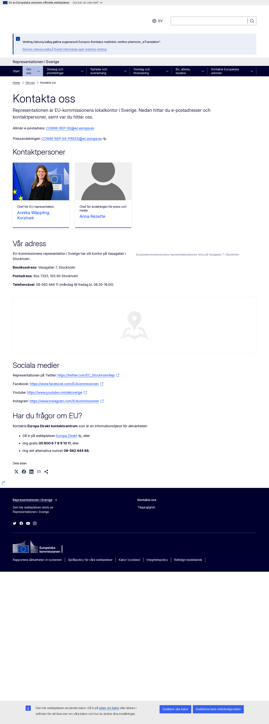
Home (16, 82)
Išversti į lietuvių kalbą (37, 49)
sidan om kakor (109, 708)
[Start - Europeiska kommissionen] (43, 18)
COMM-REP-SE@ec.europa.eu (70, 128)
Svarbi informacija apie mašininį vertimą (80, 49)
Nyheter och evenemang (98, 71)
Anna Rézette (92, 216)
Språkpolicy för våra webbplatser (90, 688)
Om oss (28, 71)
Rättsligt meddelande (188, 688)
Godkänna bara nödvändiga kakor (218, 709)
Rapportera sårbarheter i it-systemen (37, 688)
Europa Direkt (66, 564)
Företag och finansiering (142, 71)
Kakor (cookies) (129, 688)
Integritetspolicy (157, 688)
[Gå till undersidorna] (40, 71)
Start (16, 71)
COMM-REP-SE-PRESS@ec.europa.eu (71, 139)
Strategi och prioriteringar (55, 71)
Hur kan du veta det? (87, 2)
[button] (16, 600)
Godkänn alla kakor (175, 709)
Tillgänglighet (146, 636)
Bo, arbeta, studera (183, 71)
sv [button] (157, 21)
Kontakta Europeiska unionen (225, 71)
